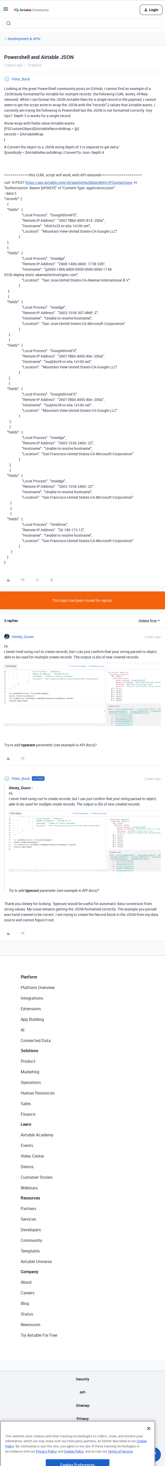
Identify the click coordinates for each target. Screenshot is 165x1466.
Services (28, 1219)
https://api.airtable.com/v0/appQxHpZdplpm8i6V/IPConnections (78, 182)
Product (28, 1061)
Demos (27, 1166)
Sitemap (82, 1405)
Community (31, 1240)
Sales (26, 1103)
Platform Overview (38, 987)
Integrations (32, 998)
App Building (32, 1019)
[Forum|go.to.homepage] (31, 10)
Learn (26, 1124)
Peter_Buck (21, 79)
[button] (6, 10)
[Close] (148, 1444)
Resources (30, 1198)
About (26, 1282)
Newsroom (30, 1324)
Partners (28, 1208)
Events (27, 1145)
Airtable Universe (36, 1261)
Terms (82, 1431)
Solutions (29, 1050)
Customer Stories (36, 1177)
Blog (25, 1303)
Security (82, 1379)
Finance (28, 1114)
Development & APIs (24, 38)
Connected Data (36, 1040)
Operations (31, 1082)
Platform (29, 977)
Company (29, 1271)
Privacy (83, 1418)
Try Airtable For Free (39, 1335)
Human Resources (38, 1093)
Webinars (29, 1188)
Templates (30, 1251)
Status (27, 1314)
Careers (27, 1293)
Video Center (32, 1156)
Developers (31, 1230)
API (82, 1392)
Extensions (31, 1009)
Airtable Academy (37, 1135)
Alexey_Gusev (23, 636)
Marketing (30, 1072)
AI (23, 1030)
